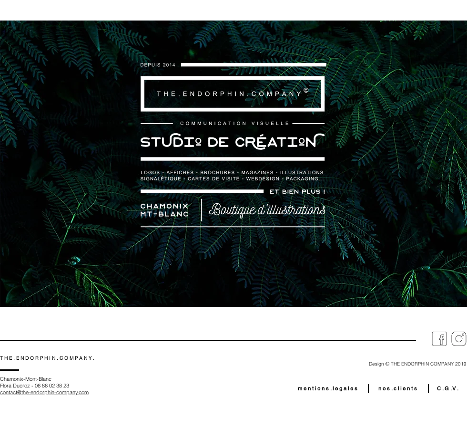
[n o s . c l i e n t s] (397, 388)
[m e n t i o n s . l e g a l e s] (327, 388)
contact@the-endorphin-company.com (44, 392)
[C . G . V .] (447, 388)
